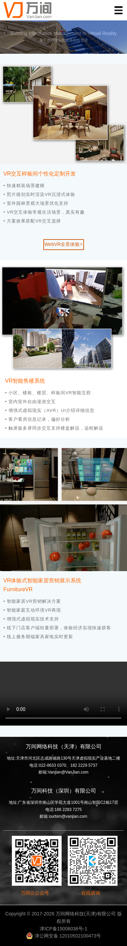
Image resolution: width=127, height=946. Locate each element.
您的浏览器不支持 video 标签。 (63, 694)
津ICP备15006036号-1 (63, 928)
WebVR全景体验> (63, 244)
